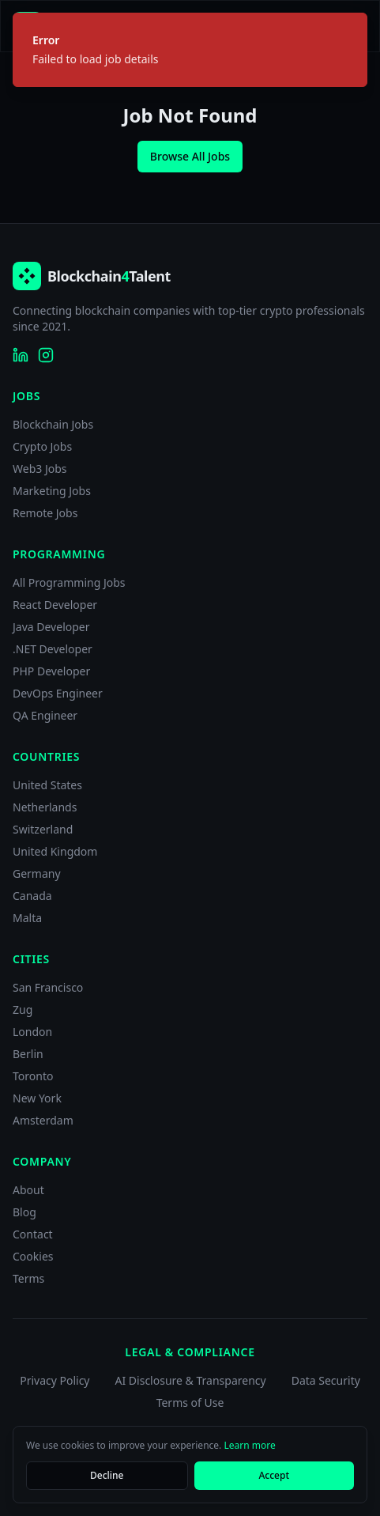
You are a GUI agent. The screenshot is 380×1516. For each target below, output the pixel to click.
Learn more (249, 1445)
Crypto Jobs (42, 446)
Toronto (33, 1075)
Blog (24, 1211)
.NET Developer (52, 648)
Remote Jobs (45, 512)
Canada (32, 895)
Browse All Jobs (190, 156)
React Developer (55, 604)
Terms (28, 1278)
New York (37, 1098)
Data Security (326, 1380)
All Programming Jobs (69, 582)
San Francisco (48, 987)
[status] (190, 50)
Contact (33, 1234)
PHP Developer (51, 671)
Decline (106, 1475)
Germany (37, 873)
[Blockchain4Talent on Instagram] (46, 355)
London (32, 1031)
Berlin (28, 1053)
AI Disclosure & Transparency (190, 1380)
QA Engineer (45, 715)
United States (47, 784)
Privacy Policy (54, 1380)
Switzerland (43, 829)
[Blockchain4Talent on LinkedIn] (20, 355)
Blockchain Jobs (53, 424)
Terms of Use (190, 1402)
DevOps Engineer (58, 693)
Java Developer (51, 626)
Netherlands (45, 807)
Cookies (33, 1256)
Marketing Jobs (52, 490)
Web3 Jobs (40, 468)
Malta (27, 917)
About (28, 1189)
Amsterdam (43, 1120)
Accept (273, 1475)
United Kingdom (55, 851)
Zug (22, 1009)
